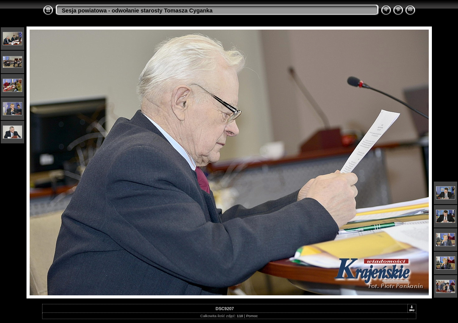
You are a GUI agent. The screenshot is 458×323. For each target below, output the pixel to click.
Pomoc (252, 316)
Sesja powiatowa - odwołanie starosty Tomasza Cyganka (137, 10)
